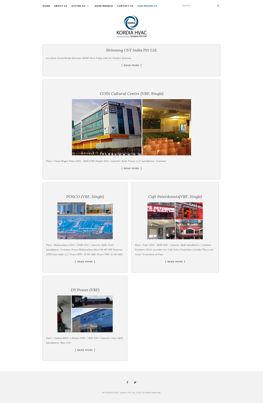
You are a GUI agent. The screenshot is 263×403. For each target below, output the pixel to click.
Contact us (125, 6)
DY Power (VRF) (85, 289)
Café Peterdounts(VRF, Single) (175, 196)
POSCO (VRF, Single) (85, 196)
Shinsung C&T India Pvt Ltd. (131, 50)
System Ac (78, 6)
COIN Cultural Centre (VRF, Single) (131, 93)
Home (46, 6)
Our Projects (147, 6)
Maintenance (104, 6)
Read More (131, 65)
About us (60, 6)
